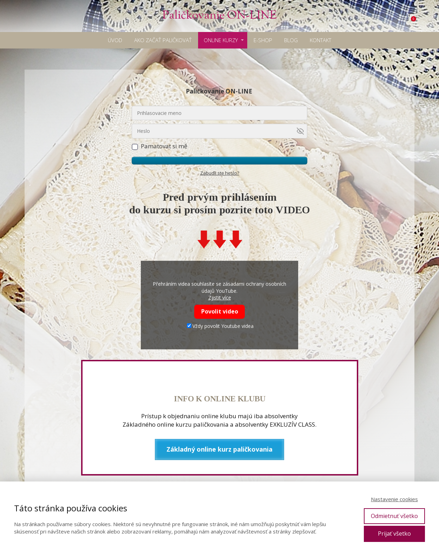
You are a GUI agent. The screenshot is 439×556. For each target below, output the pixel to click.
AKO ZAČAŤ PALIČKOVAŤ (163, 40)
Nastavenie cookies (394, 499)
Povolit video (219, 311)
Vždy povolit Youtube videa (220, 326)
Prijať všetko (394, 533)
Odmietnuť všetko (394, 516)
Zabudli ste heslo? (219, 173)
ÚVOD (115, 40)
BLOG (291, 40)
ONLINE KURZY (221, 40)
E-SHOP (263, 40)
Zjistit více (219, 297)
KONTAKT (320, 40)
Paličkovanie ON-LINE (219, 16)
